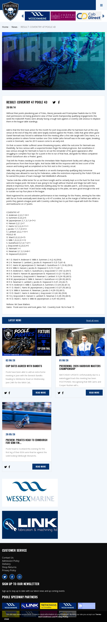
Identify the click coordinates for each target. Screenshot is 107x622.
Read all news (92, 320)
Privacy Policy (9, 570)
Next (103, 14)
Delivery (6, 563)
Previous (22, 14)
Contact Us (8, 557)
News (14, 26)
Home (5, 26)
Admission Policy (10, 560)
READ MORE (41, 392)
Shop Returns (9, 567)
